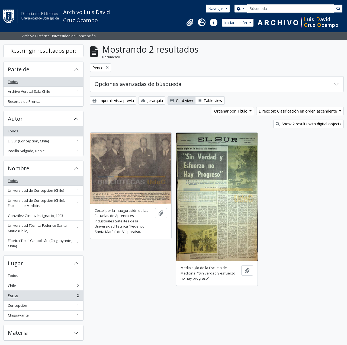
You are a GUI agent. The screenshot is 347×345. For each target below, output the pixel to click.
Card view (181, 100)
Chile (43, 286)
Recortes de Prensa (43, 102)
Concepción (43, 306)
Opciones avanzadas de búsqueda (138, 84)
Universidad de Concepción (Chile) (43, 191)
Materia (18, 332)
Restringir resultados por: (43, 50)
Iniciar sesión (236, 22)
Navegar (216, 8)
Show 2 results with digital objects (308, 123)
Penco (43, 296)
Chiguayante (43, 316)
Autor (15, 118)
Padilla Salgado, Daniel (43, 152)
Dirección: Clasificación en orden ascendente (298, 111)
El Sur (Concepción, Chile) (43, 142)
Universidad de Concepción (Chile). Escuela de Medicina (43, 203)
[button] (190, 22)
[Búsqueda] (290, 8)
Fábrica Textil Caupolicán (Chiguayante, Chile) (43, 243)
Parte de (18, 69)
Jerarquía (152, 100)
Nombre (18, 168)
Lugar (15, 263)
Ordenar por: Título (231, 111)
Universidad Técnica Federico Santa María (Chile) (43, 228)
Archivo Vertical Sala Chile (43, 92)
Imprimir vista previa (113, 100)
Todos (13, 81)
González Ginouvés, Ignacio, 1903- (43, 217)
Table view (210, 100)
